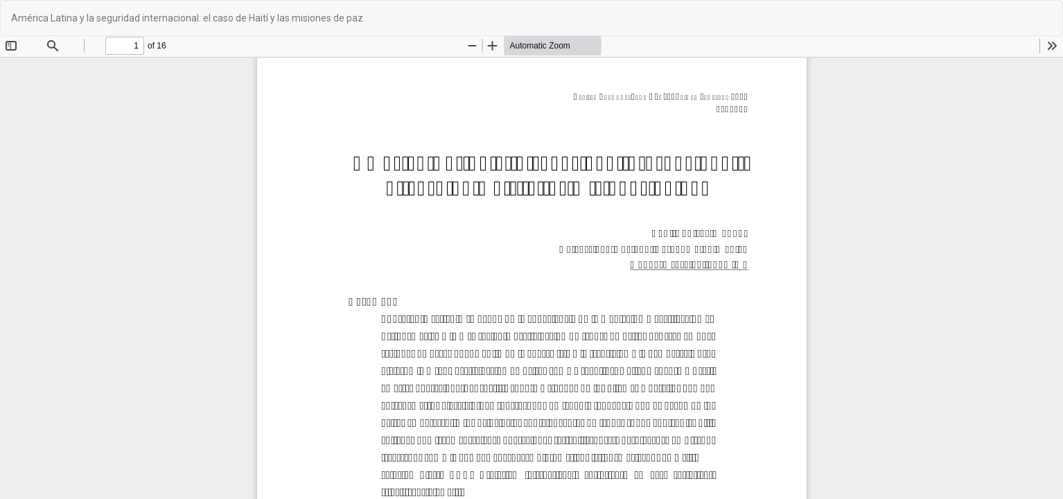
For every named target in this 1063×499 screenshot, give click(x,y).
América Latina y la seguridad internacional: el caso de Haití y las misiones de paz (187, 18)
